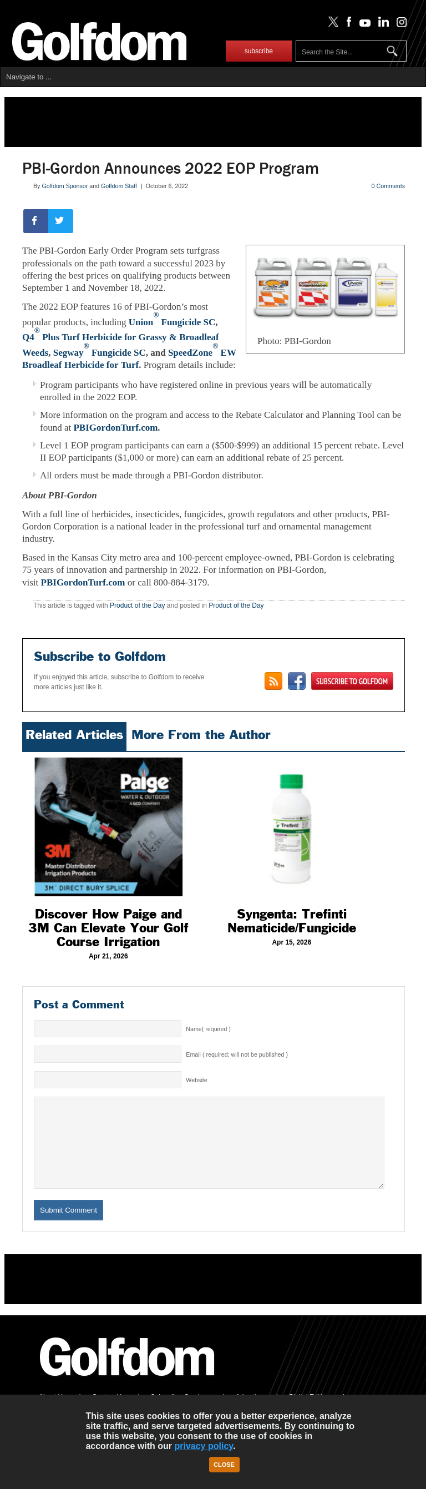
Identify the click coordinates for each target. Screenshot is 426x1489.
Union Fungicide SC (172, 322)
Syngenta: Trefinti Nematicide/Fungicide (291, 921)
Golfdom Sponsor (65, 186)
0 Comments (388, 186)
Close (224, 1464)
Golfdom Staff (119, 186)
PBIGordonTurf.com (115, 427)
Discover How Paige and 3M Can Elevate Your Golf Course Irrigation (108, 928)
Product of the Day (137, 605)
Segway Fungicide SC (99, 352)
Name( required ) (208, 1029)
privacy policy (203, 1446)
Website (196, 1080)
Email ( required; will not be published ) (237, 1054)
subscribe (259, 51)
